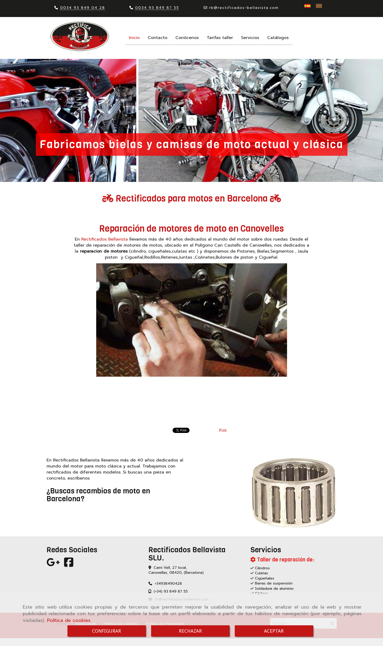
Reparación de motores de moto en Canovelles (191, 228)
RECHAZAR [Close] (190, 631)
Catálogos (278, 38)
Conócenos (187, 38)
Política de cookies (68, 620)
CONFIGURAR (106, 631)
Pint (223, 430)
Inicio (134, 38)
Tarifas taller (220, 38)
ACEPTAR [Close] (274, 631)
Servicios (250, 38)
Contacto (157, 38)
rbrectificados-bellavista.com (244, 7)
